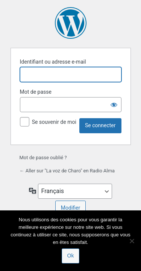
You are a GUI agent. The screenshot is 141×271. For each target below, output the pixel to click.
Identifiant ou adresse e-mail (53, 62)
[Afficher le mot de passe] (113, 104)
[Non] (131, 241)
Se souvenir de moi (54, 122)
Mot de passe (36, 92)
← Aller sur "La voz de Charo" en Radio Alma (67, 171)
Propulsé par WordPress (70, 23)
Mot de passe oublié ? (43, 157)
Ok (70, 256)
